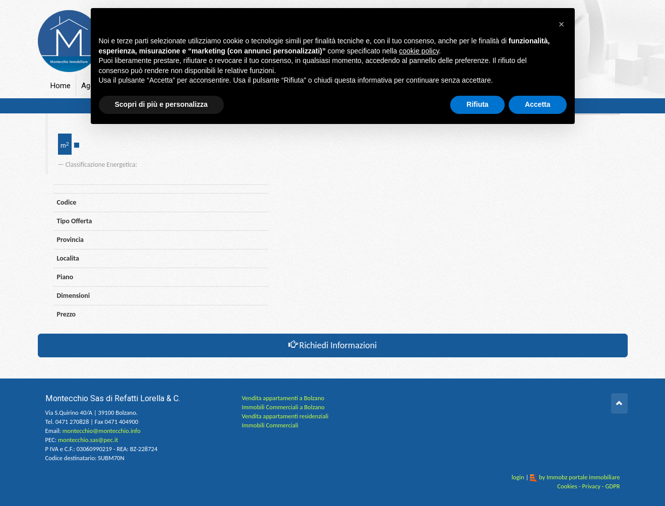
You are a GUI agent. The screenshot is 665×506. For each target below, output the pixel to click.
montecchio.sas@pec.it (88, 440)
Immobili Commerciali (270, 425)
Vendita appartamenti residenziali (285, 416)
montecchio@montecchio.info (102, 430)
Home (60, 85)
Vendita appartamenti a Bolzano (283, 398)
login (518, 477)
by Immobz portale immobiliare (579, 477)
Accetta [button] (538, 104)
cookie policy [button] (419, 51)
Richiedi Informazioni (332, 345)
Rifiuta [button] (477, 104)
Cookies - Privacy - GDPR (588, 486)
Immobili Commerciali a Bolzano (283, 407)
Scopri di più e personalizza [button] (161, 104)
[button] (562, 24)
